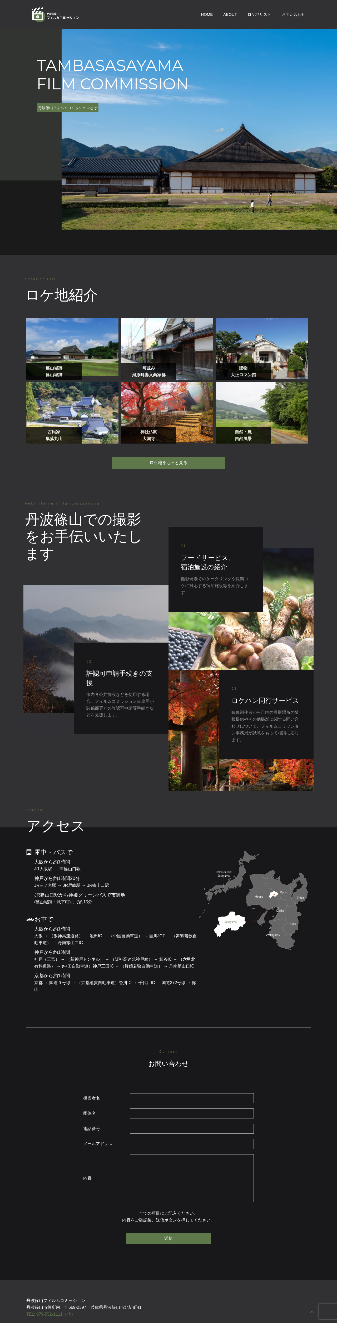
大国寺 (148, 438)
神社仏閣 (148, 432)
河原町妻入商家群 (149, 375)
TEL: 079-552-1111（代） (50, 1314)
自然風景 (243, 438)
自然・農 (243, 432)
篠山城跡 (54, 368)
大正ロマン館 (243, 375)
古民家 (54, 432)
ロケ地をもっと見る (168, 462)
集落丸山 (54, 438)
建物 (243, 368)
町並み (148, 368)
